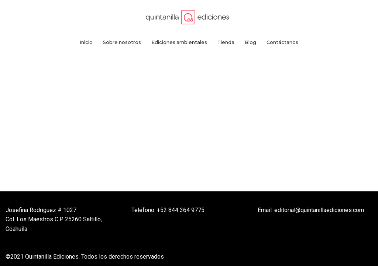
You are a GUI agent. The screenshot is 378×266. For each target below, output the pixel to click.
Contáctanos (282, 42)
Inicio (86, 42)
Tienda (225, 42)
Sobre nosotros (122, 42)
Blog (250, 42)
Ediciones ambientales (179, 42)
